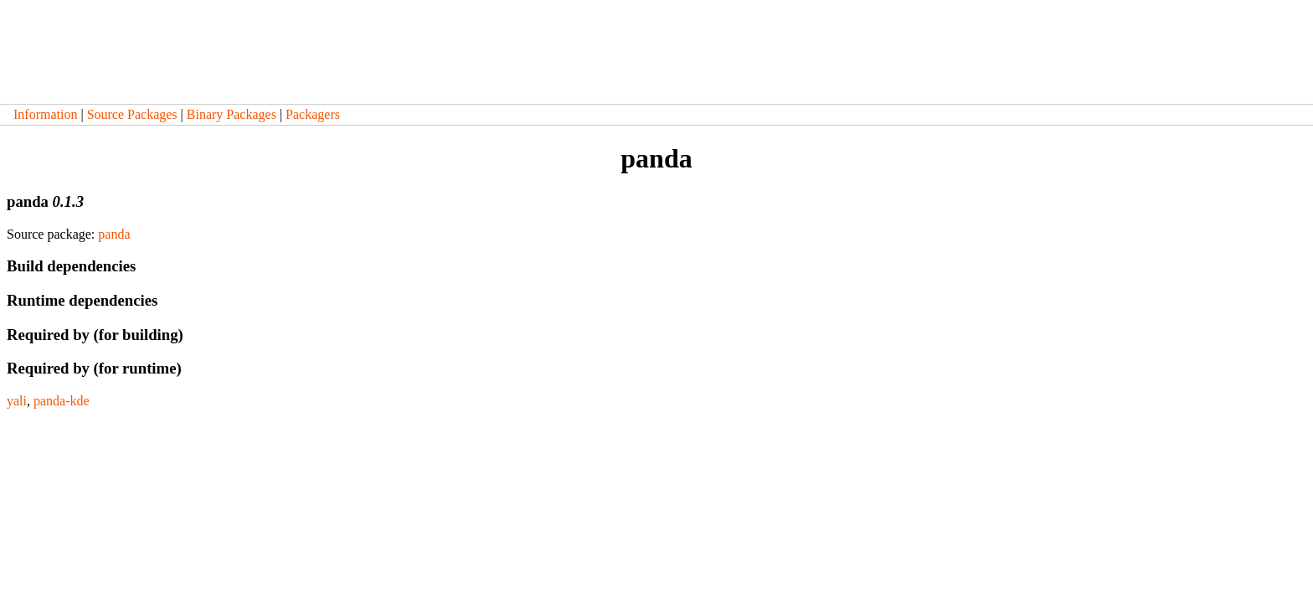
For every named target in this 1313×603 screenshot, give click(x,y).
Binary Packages (231, 114)
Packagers (313, 114)
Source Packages (132, 114)
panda (114, 234)
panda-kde (61, 401)
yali (17, 401)
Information (45, 114)
